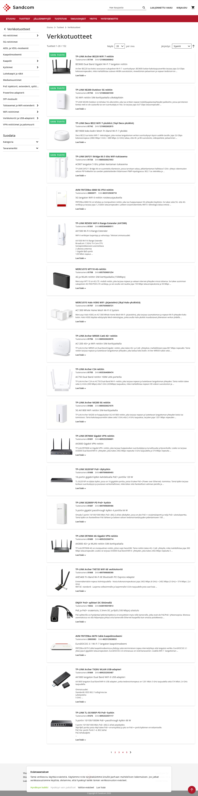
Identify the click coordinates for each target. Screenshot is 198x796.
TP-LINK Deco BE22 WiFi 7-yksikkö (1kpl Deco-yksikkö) (104, 123)
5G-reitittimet (10, 41)
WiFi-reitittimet (11, 111)
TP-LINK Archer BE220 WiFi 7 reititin (94, 56)
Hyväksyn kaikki (39, 787)
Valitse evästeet (86, 787)
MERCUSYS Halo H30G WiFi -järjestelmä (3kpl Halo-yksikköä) (107, 302)
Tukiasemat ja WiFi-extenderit (18, 105)
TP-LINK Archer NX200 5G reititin (92, 402)
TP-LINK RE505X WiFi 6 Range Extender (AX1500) (101, 223)
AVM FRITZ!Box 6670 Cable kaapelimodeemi (98, 636)
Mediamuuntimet (12, 79)
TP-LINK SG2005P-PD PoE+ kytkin (93, 502)
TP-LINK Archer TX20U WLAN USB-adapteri (98, 669)
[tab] (21, 136)
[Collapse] (5, 29)
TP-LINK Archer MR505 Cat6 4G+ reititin (96, 335)
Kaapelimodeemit (12, 54)
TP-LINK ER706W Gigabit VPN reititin (94, 435)
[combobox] (127, 7)
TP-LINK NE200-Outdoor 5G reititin (93, 89)
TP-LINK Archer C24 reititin (89, 369)
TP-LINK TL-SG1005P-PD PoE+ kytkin (94, 712)
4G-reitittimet (10, 35)
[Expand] (37, 35)
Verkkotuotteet (18, 29)
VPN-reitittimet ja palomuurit (18, 124)
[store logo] (18, 7)
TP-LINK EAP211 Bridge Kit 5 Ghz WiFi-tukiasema (101, 156)
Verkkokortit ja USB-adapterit (18, 118)
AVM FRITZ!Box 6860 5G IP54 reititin (94, 189)
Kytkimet (8, 67)
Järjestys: (166, 46)
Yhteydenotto (109, 18)
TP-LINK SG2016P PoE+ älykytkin (92, 469)
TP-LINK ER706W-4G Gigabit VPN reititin (96, 535)
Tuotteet (24, 18)
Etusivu (10, 18)
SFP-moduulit (10, 99)
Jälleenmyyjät (42, 18)
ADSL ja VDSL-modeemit (16, 48)
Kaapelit (7, 60)
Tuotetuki (61, 18)
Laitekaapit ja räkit (13, 73)
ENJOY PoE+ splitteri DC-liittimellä (93, 602)
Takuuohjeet (78, 18)
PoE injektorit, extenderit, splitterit (21, 86)
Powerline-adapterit (13, 92)
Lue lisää (100, 787)
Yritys (93, 18)
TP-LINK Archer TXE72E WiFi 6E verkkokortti (99, 569)
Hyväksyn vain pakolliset (63, 787)
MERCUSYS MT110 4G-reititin (90, 269)
